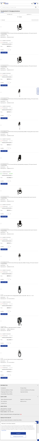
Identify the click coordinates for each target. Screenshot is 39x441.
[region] (18, 431)
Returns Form (23, 401)
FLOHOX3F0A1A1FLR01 (5, 229)
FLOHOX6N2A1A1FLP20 (5, 261)
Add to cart (4, 52)
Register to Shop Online (25, 399)
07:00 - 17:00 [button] (35, 2)
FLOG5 (2, 294)
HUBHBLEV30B (3, 326)
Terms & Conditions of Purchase (27, 390)
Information (19, 385)
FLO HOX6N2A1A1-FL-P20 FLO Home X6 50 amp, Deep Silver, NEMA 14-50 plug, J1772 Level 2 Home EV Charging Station (19, 263)
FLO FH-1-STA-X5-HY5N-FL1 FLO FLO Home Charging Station (12, 359)
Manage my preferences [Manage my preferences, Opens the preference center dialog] (18, 436)
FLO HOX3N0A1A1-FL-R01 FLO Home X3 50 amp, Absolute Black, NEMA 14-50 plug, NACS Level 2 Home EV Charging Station (19, 132)
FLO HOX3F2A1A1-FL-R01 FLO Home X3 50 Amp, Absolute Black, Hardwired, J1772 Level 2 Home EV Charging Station (19, 34)
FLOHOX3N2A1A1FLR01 (5, 97)
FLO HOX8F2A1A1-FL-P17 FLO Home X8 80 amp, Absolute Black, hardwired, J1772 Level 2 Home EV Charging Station (19, 165)
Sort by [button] (29, 14)
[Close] (35, 423)
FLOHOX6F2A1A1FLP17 (5, 65)
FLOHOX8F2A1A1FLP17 (5, 163)
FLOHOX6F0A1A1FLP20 (5, 196)
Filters (9, 14)
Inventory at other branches (7, 44)
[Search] (19, 7)
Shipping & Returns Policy (6, 391)
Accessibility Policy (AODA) (6, 394)
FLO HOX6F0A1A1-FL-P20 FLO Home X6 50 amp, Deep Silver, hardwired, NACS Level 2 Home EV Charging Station (18, 198)
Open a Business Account (6, 399)
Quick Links (19, 396)
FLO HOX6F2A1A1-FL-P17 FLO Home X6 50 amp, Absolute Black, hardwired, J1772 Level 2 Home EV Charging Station (19, 66)
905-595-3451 (11, 411)
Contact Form (4, 403)
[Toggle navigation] (1, 3)
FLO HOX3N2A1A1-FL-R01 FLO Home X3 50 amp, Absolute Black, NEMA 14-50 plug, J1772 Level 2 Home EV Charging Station (19, 99)
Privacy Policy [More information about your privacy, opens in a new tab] (3, 430)
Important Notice (24, 391)
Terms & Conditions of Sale (7, 390)
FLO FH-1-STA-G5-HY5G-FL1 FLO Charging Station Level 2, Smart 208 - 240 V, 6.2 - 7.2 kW (17, 295)
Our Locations (4, 401)
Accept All (18, 433)
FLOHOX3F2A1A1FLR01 (5, 32)
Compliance (3, 388)
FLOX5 (2, 358)
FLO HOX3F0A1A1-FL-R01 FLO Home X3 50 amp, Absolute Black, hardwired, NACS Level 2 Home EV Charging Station (19, 230)
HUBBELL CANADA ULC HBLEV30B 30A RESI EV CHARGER (11, 327)
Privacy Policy (23, 388)
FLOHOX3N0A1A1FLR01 (5, 130)
